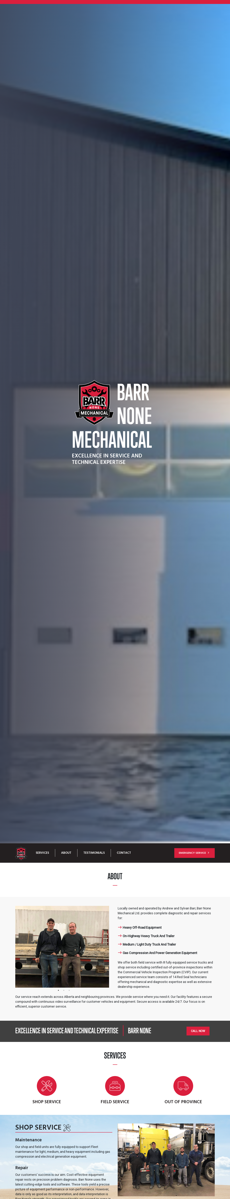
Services (42, 853)
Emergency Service (194, 853)
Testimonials (94, 853)
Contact (124, 853)
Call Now (198, 1031)
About (66, 853)
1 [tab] (58, 992)
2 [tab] (64, 992)
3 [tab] (69, 992)
